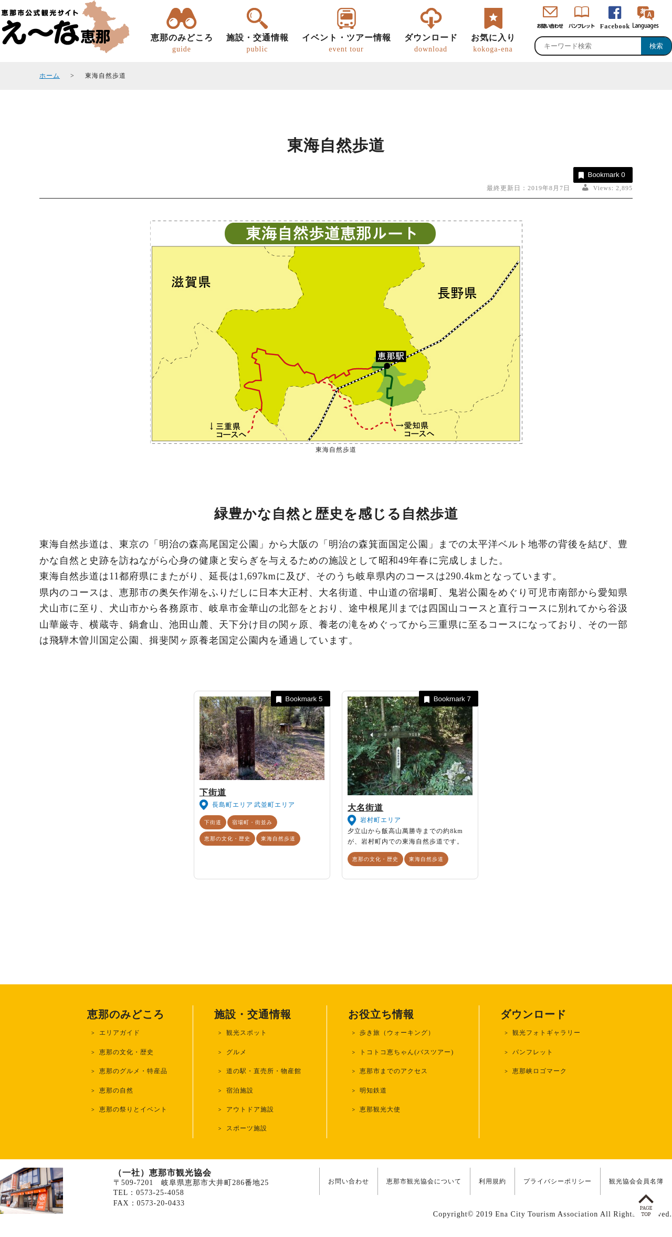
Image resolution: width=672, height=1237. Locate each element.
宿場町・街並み (252, 822)
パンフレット (532, 1052)
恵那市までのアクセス (394, 1071)
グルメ (236, 1052)
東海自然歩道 (278, 838)
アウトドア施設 (250, 1109)
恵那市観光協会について (423, 1181)
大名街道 (365, 807)
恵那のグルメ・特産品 (133, 1071)
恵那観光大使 (380, 1109)
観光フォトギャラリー (546, 1032)
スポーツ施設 (246, 1128)
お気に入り (493, 43)
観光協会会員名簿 (636, 1181)
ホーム (49, 75)
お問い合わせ (348, 1181)
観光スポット (246, 1032)
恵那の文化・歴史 (227, 838)
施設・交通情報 (257, 43)
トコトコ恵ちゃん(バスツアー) (407, 1052)
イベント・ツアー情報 (346, 43)
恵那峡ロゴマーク (539, 1071)
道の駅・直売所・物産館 (263, 1071)
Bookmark (600, 175)
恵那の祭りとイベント (133, 1109)
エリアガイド (119, 1032)
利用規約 (492, 1181)
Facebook (615, 26)
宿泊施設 (240, 1090)
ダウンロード (431, 43)
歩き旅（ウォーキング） (397, 1032)
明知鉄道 (373, 1090)
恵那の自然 (116, 1090)
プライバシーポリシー (557, 1181)
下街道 (213, 792)
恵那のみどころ (182, 43)
